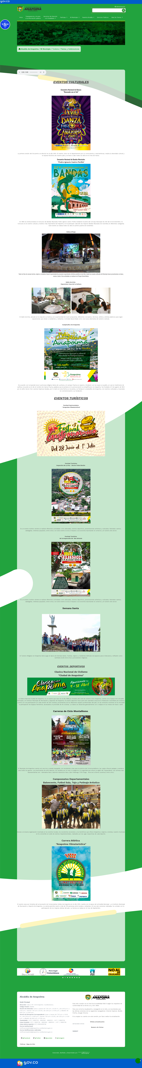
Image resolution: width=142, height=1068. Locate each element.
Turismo (55, 49)
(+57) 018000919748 (33, 1024)
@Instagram (59, 1038)
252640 (27, 1006)
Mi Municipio (74, 17)
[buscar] (109, 10)
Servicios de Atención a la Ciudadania (50, 17)
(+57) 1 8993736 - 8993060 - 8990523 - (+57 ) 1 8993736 (42, 1020)
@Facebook (25, 1038)
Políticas (23, 1044)
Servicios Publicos (103, 17)
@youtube (48, 1038)
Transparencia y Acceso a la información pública (33, 17)
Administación (120, 6)
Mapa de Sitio (30, 1044)
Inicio (21, 17)
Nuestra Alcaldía (87, 17)
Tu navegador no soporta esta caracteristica (31, 72)
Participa (63, 17)
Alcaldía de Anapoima (30, 49)
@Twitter (37, 1038)
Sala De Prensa (116, 17)
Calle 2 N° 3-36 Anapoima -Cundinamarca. (37, 1004)
